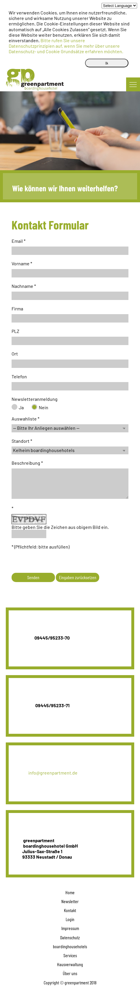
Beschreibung (26, 463)
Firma (17, 308)
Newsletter (70, 901)
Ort (15, 353)
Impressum (70, 928)
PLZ (15, 331)
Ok (106, 63)
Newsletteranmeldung (35, 399)
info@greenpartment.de (46, 772)
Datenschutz (70, 937)
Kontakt (70, 910)
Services (70, 955)
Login (70, 919)
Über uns (70, 973)
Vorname (21, 263)
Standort (21, 441)
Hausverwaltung (70, 964)
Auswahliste (24, 418)
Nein (43, 407)
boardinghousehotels (70, 946)
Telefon (19, 376)
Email (17, 241)
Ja (21, 407)
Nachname (22, 286)
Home (70, 892)
